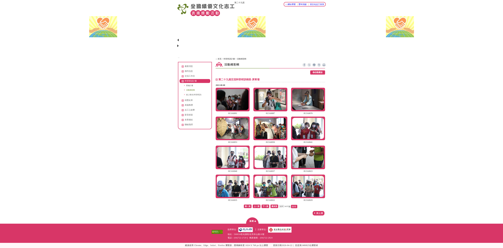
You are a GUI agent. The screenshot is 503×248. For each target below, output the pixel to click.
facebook (304, 65)
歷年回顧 (303, 4)
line (314, 65)
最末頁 (274, 206)
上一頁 (256, 206)
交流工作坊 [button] (190, 76)
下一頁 (265, 206)
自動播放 (318, 72)
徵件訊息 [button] (189, 71)
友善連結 (189, 120)
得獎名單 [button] (189, 100)
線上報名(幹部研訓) (193, 95)
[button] (252, 220)
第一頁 (247, 206)
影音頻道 (189, 115)
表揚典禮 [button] (189, 105)
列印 (324, 65)
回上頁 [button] (319, 213)
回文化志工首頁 (317, 4)
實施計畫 (189, 85)
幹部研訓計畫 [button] (191, 81)
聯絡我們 (189, 124)
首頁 (219, 59)
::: (286, 4)
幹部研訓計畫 (229, 59)
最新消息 (189, 66)
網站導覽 (292, 4)
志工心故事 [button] (190, 110)
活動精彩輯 (190, 90)
